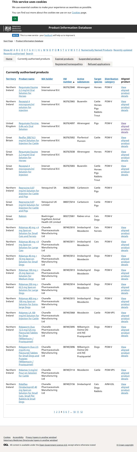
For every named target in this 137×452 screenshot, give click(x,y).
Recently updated (123, 50)
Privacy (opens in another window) (41, 437)
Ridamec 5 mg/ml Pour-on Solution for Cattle (28, 372)
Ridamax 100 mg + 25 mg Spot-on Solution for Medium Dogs (28, 274)
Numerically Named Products (96, 50)
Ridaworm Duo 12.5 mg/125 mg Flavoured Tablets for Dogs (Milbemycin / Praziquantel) (28, 334)
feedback (48, 35)
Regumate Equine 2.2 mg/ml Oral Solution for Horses (28, 92)
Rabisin (23, 216)
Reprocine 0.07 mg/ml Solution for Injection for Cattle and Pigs (29, 192)
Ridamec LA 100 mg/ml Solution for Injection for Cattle (29, 315)
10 (74, 411)
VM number (68, 80)
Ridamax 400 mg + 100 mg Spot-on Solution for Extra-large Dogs (28, 303)
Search (29, 53)
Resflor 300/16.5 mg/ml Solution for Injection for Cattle (29, 140)
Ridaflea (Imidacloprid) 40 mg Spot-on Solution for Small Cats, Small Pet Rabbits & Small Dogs (28, 393)
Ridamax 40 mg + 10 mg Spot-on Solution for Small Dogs (28, 260)
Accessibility (18, 437)
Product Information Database (70, 27)
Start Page (8, 41)
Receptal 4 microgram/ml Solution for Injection (26, 170)
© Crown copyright (125, 445)
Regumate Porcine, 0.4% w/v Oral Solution (29, 126)
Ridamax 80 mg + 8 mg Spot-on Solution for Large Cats (29, 246)
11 (78, 411)
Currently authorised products (34, 58)
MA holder (47, 78)
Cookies (76, 12)
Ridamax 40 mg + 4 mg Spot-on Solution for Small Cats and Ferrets (29, 232)
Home (9, 58)
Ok (15, 18)
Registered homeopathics (69, 64)
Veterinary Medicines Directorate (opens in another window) (31, 440)
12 (81, 411)
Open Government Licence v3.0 (53, 445)
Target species (98, 80)
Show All (8, 50)
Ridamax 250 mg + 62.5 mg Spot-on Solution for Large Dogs (28, 289)
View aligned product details (125, 92)
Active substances (83, 80)
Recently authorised (14, 53)
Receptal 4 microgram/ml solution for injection (26, 106)
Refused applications (99, 64)
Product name (26, 78)
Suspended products (90, 58)
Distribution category (111, 80)
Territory (11, 78)
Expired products (64, 58)
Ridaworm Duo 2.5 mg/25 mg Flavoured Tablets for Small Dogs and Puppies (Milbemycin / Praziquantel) (29, 355)
